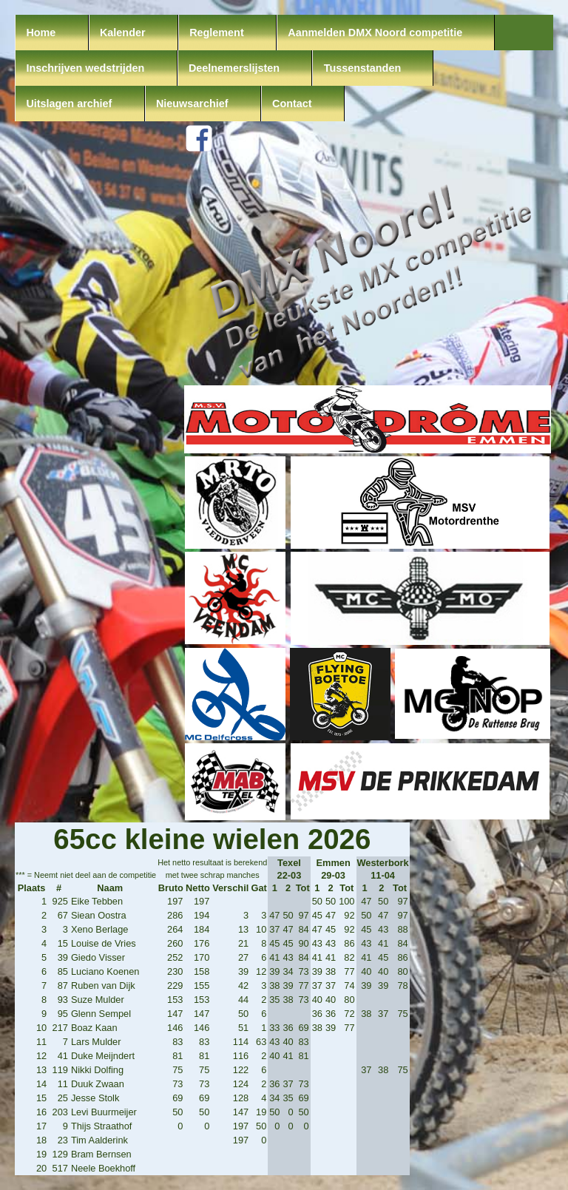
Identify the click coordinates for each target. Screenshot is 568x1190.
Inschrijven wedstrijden (85, 68)
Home (40, 32)
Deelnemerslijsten (234, 68)
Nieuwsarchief (192, 103)
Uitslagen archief (69, 103)
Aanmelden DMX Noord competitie (375, 32)
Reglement (216, 32)
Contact (292, 103)
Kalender (123, 32)
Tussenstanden (363, 68)
